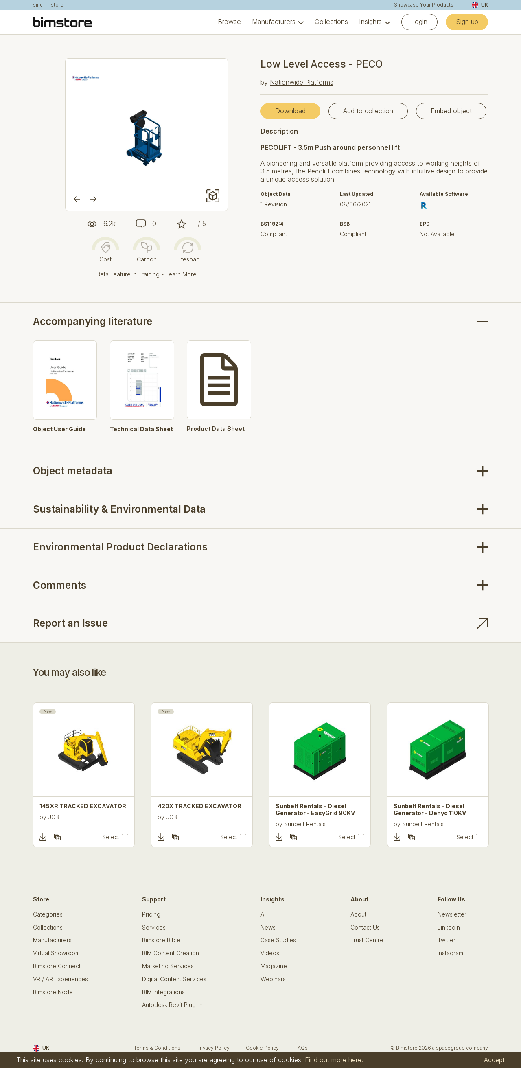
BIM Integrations (163, 992)
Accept (494, 1060)
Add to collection (368, 111)
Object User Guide (59, 429)
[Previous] (77, 199)
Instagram (450, 953)
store (57, 5)
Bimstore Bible (161, 940)
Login (419, 22)
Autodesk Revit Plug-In (172, 1005)
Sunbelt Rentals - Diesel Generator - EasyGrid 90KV (315, 809)
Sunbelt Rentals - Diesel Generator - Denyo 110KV (430, 809)
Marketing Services (168, 966)
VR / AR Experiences (60, 979)
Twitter (446, 940)
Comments (59, 585)
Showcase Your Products (423, 5)
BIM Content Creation (170, 953)
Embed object (451, 111)
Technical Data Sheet (141, 429)
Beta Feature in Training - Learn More (146, 274)
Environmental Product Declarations (120, 547)
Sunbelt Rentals (305, 823)
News (268, 927)
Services (154, 927)
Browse (229, 22)
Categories (48, 914)
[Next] (93, 199)
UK (480, 5)
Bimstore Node (53, 992)
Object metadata (72, 471)
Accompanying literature (92, 321)
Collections (331, 22)
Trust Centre (366, 940)
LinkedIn (449, 927)
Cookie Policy (262, 1048)
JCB (53, 817)
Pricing (151, 914)
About (358, 914)
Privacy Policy (213, 1048)
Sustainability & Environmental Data (119, 509)
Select (110, 837)
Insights (370, 22)
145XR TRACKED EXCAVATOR (82, 806)
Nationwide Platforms (301, 82)
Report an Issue (70, 623)
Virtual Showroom (56, 953)
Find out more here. (334, 1060)
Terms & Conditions (157, 1048)
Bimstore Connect (57, 966)
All (263, 914)
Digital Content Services (174, 979)
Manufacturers (274, 22)
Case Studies (278, 940)
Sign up (467, 22)
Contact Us (365, 927)
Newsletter (452, 914)
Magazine (273, 966)
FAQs (301, 1048)
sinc (38, 5)
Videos (269, 953)
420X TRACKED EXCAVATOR (199, 806)
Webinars (273, 979)
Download (290, 111)
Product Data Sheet (216, 428)
